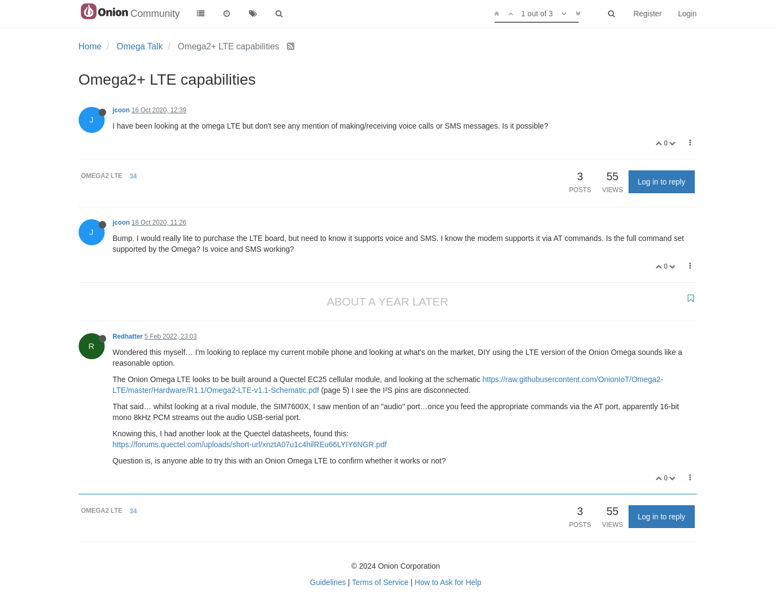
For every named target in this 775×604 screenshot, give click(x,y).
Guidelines (328, 582)
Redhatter (128, 336)
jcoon (121, 110)
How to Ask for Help (448, 582)
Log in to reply (662, 181)
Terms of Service (380, 582)
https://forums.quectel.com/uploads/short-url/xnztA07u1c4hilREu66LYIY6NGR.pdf (250, 444)
